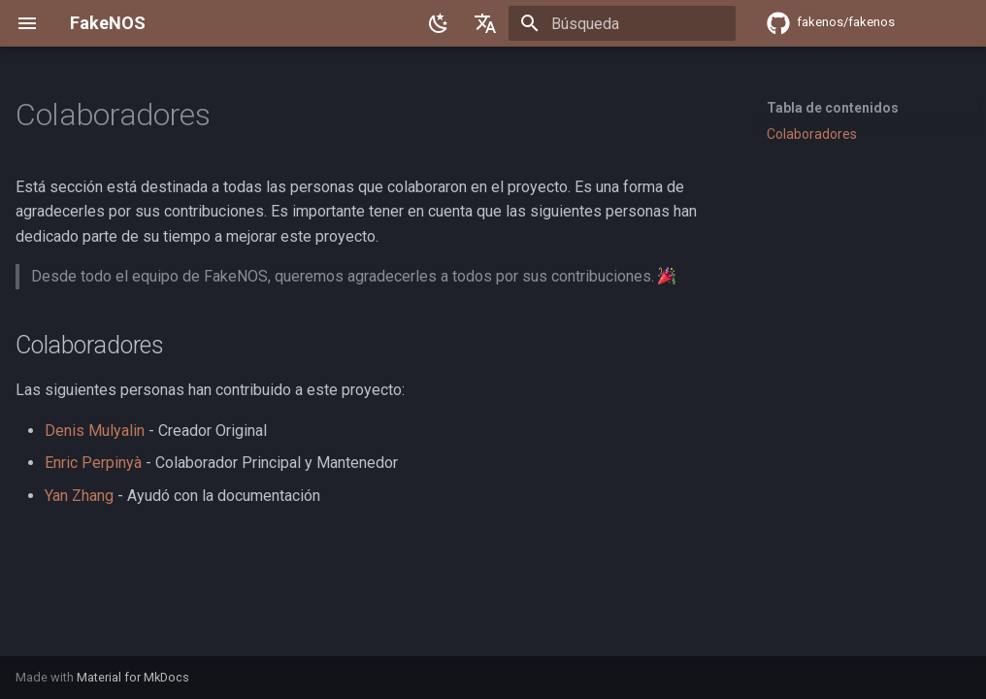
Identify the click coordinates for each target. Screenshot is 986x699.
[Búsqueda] (622, 23)
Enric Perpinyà (93, 462)
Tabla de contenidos (833, 108)
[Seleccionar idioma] (485, 23)
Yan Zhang (79, 495)
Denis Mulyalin (95, 430)
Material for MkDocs (133, 677)
